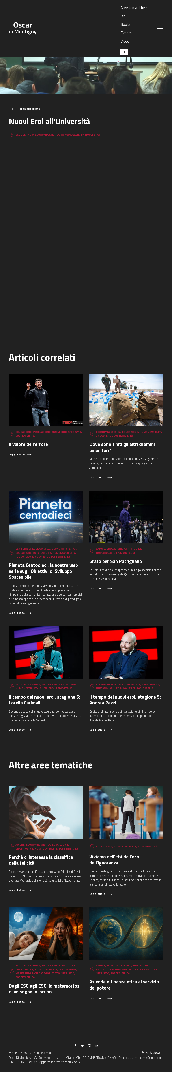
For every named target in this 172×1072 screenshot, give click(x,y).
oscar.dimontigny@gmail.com (144, 1058)
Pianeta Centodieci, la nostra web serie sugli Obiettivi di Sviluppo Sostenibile (43, 570)
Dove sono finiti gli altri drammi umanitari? (122, 447)
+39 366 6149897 (26, 1062)
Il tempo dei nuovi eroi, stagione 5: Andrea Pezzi (125, 700)
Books (125, 24)
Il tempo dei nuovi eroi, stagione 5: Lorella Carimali (44, 700)
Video (124, 41)
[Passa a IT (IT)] (124, 51)
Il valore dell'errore (28, 444)
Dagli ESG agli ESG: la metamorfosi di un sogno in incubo (45, 988)
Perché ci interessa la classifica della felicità (41, 860)
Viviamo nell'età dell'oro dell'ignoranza (114, 859)
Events (126, 32)
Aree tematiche (132, 7)
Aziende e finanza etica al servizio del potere (124, 984)
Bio (123, 16)
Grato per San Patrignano (115, 561)
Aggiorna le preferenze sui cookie (60, 1062)
